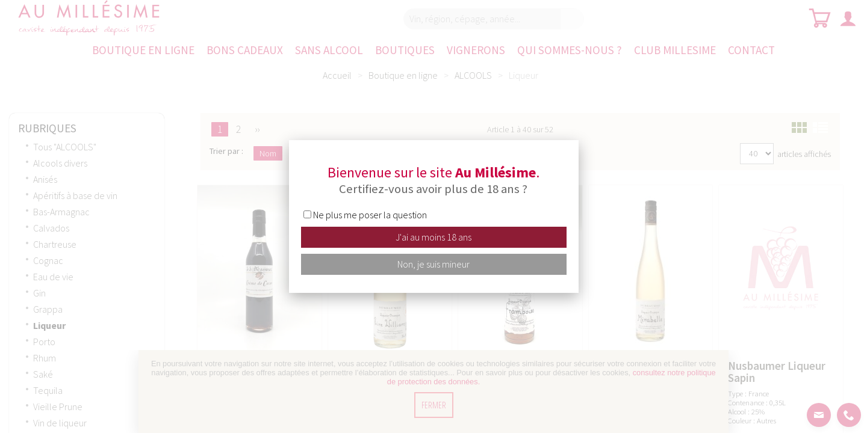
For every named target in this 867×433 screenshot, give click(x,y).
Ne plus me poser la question (370, 215)
